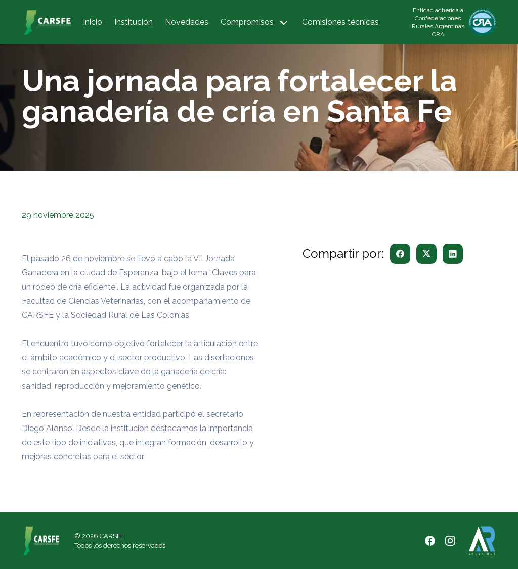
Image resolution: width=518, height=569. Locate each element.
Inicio (92, 22)
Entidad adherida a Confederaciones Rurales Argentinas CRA (438, 22)
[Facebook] (430, 541)
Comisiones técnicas (340, 22)
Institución (133, 22)
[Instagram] (450, 541)
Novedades (186, 22)
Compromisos (255, 23)
